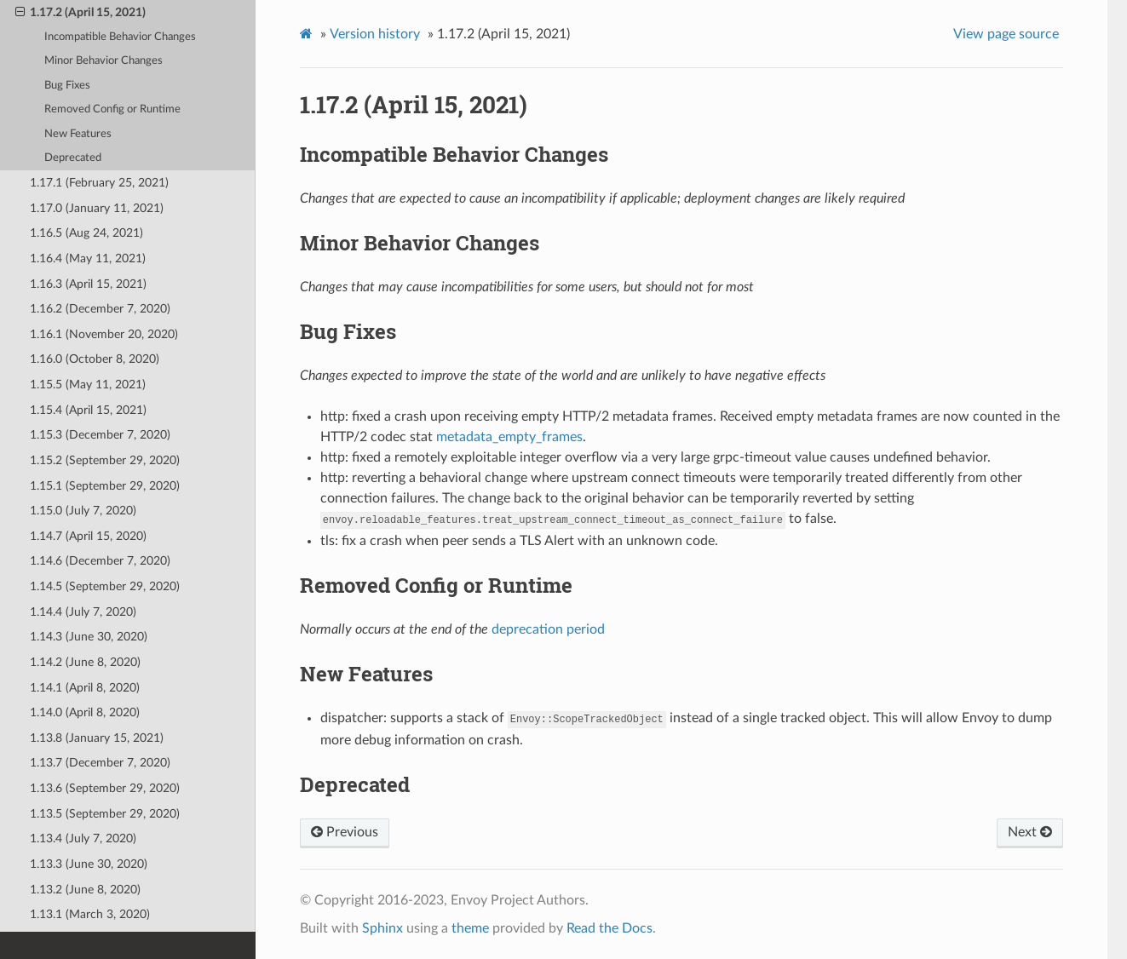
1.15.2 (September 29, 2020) (105, 460)
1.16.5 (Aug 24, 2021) (86, 233)
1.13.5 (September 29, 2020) (105, 813)
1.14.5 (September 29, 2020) (105, 586)
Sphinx (382, 928)
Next (1030, 832)
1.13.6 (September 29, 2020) (105, 788)
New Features (78, 134)
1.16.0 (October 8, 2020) (94, 359)
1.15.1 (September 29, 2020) (105, 486)
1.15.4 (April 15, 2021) (88, 410)
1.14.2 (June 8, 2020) (85, 662)
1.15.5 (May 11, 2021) (88, 384)
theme (470, 928)
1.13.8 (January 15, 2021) (97, 738)
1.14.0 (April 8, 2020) (85, 712)
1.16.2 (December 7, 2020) (100, 308)
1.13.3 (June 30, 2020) (88, 864)
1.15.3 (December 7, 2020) (100, 434)
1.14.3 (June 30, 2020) (88, 636)
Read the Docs (609, 928)
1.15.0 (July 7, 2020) (83, 510)
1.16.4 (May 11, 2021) (88, 258)
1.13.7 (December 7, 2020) (100, 762)
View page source (1006, 34)
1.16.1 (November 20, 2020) (104, 334)
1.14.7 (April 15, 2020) (88, 536)
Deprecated (72, 158)
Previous (344, 832)
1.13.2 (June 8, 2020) (85, 889)
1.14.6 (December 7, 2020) (100, 560)
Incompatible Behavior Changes (120, 37)
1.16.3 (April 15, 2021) (88, 284)
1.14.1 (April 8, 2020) (85, 687)
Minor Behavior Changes (103, 60)
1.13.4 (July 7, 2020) (83, 838)
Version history (375, 34)
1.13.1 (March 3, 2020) (90, 914)
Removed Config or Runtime (112, 109)
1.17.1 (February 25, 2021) (99, 182)
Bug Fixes (67, 85)
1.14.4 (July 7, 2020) (83, 612)
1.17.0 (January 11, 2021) (97, 208)
